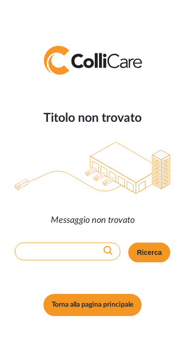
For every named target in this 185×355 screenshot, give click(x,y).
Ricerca (149, 252)
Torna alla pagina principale (92, 304)
